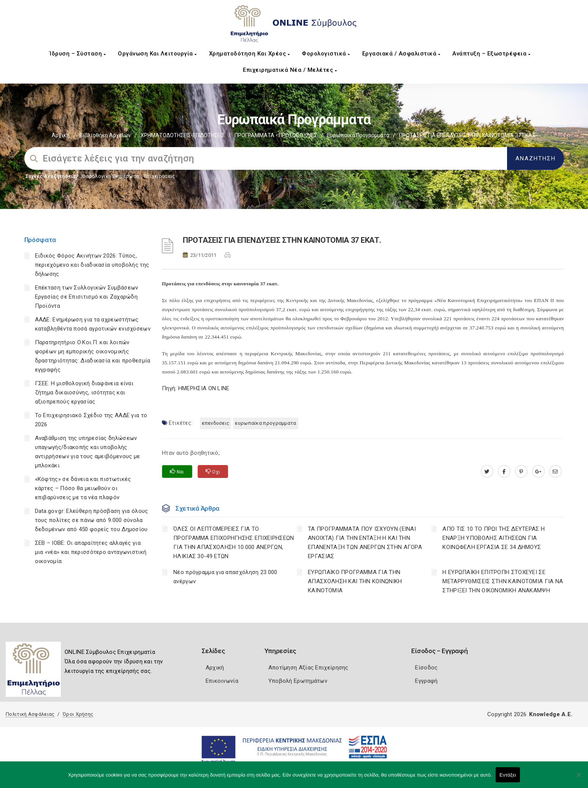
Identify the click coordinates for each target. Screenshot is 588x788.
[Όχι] (578, 778)
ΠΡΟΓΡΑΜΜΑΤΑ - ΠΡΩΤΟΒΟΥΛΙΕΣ (276, 135)
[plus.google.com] (538, 471)
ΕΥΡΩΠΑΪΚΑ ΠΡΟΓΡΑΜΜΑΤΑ (265, 423)
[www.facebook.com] (504, 471)
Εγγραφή (426, 680)
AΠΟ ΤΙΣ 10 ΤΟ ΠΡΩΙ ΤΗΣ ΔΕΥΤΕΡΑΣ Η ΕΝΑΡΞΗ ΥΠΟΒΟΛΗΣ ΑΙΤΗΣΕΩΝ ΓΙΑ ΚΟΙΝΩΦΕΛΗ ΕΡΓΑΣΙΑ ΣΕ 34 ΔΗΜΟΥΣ (493, 538)
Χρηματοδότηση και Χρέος (249, 53)
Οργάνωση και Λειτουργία (157, 53)
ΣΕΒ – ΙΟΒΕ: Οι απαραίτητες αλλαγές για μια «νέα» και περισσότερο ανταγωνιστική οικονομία (91, 552)
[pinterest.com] (521, 471)
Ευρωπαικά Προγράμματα (358, 135)
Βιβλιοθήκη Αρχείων (105, 135)
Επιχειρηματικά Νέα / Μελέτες (290, 69)
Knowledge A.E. (550, 714)
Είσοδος (426, 667)
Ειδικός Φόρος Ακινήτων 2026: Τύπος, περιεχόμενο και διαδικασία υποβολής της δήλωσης (92, 264)
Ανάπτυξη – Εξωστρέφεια (491, 53)
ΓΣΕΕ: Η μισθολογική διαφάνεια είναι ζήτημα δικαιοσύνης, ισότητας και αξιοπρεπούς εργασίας (84, 392)
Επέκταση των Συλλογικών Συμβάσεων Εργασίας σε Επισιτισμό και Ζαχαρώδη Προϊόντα (86, 296)
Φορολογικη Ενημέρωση (110, 176)
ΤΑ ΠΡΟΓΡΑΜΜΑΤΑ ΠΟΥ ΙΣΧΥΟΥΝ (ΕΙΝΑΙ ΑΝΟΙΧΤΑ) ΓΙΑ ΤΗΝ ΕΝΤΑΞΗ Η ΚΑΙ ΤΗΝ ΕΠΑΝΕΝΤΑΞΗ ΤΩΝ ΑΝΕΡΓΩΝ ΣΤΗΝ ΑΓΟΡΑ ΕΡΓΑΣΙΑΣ (365, 542)
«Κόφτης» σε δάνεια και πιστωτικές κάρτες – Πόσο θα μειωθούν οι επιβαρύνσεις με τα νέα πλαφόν (83, 488)
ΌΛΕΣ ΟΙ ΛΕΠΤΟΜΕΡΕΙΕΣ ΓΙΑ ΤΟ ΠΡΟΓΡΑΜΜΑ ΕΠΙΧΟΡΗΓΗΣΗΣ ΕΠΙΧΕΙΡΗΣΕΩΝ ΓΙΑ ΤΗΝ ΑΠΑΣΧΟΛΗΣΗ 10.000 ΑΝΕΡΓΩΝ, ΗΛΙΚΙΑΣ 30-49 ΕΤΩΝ (233, 542)
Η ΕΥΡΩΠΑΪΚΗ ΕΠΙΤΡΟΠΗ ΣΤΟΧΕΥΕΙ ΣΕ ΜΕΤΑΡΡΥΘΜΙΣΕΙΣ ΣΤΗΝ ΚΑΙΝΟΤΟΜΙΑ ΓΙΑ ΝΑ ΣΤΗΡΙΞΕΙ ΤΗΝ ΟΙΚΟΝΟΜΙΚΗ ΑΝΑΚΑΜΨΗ (502, 581)
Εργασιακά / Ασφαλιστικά (401, 53)
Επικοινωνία (222, 680)
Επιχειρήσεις (159, 176)
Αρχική (61, 135)
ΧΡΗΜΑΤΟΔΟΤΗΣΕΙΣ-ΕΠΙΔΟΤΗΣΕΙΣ (183, 135)
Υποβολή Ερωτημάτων (297, 680)
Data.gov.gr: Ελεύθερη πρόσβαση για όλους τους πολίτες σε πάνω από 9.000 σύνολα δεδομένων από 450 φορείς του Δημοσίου (91, 520)
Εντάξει (507, 775)
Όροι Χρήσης (78, 714)
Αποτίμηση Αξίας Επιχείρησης (308, 667)
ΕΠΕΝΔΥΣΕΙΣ (215, 423)
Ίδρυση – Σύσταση (77, 53)
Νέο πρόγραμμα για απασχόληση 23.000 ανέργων (225, 577)
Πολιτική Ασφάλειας (30, 714)
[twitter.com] (487, 471)
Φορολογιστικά (326, 53)
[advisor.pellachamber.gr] (555, 471)
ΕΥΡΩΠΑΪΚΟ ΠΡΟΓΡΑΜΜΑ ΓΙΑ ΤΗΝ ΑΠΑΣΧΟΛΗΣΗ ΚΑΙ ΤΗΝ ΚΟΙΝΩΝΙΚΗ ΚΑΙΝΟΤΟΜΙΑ (355, 581)
